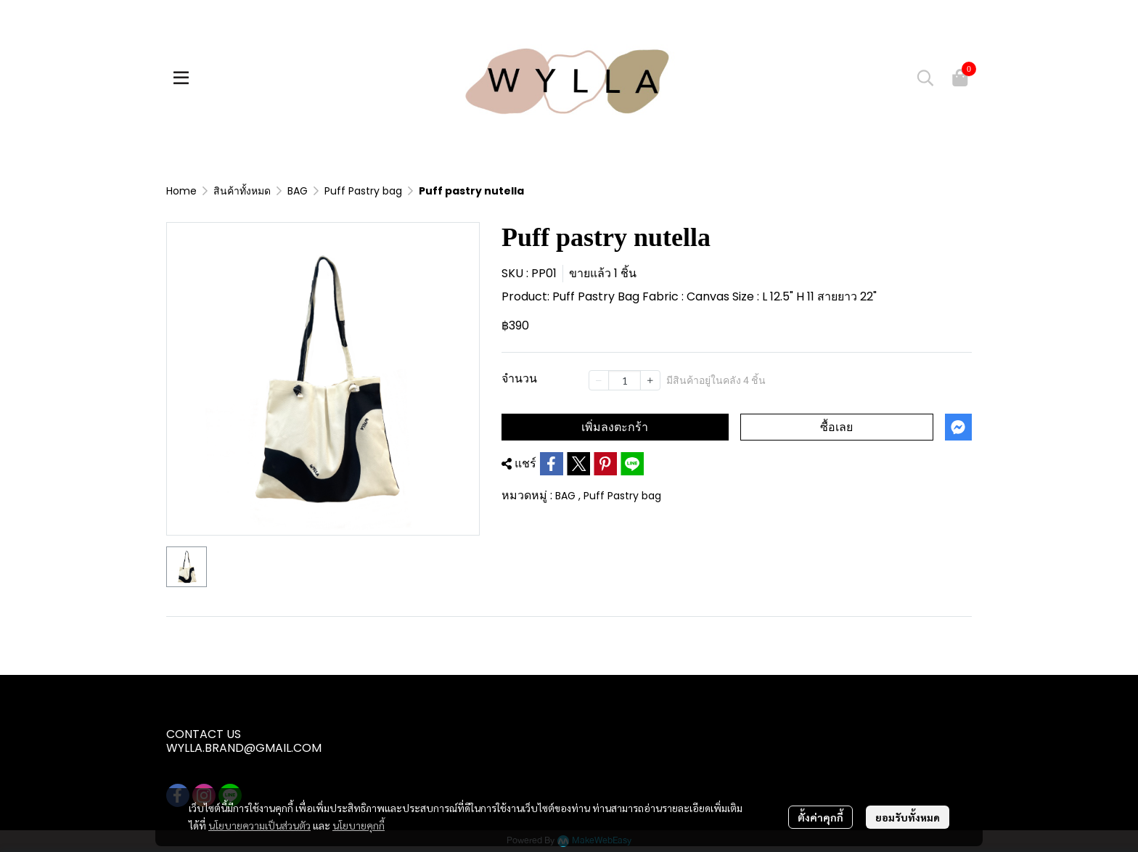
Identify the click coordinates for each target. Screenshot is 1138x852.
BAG (297, 191)
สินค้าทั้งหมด (242, 191)
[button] (925, 77)
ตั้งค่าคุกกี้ (820, 817)
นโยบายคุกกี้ (358, 825)
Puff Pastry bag (363, 191)
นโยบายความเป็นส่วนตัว (259, 825)
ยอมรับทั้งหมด (907, 817)
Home (181, 191)
